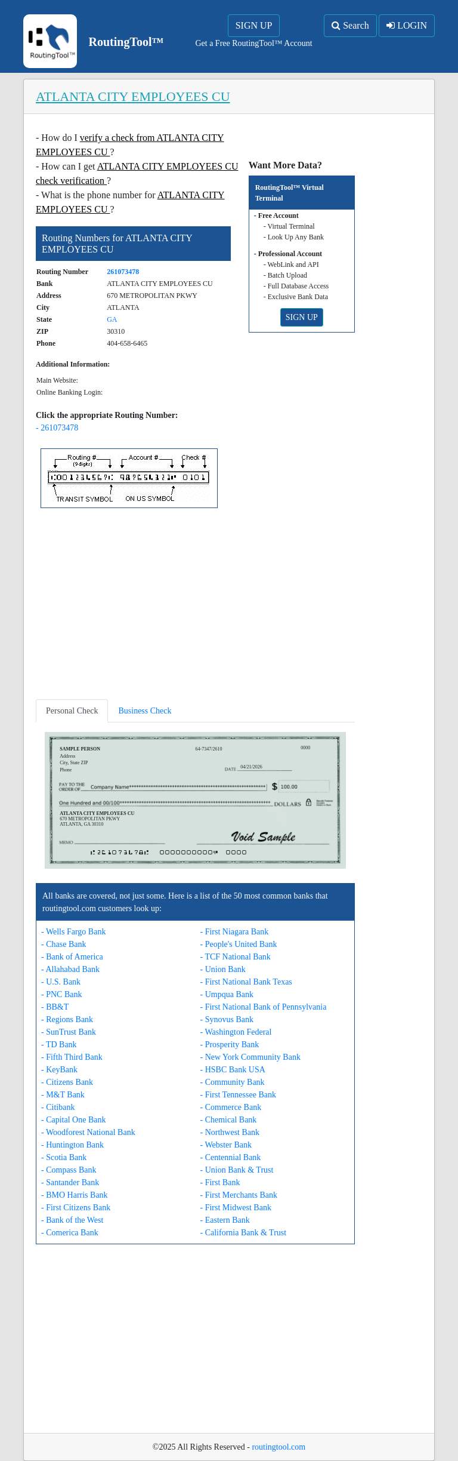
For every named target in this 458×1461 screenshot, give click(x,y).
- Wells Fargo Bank (73, 931)
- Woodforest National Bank (88, 1132)
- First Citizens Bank (75, 1207)
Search (350, 25)
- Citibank (58, 1107)
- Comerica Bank (69, 1232)
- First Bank (220, 1182)
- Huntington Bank (72, 1144)
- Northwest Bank (230, 1132)
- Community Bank (232, 1082)
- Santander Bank (70, 1182)
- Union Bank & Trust (237, 1169)
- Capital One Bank (73, 1119)
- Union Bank (223, 969)
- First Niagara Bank (234, 931)
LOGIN (406, 25)
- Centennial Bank (230, 1157)
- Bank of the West (72, 1220)
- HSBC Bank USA (232, 1069)
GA (112, 319)
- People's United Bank (238, 944)
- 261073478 (57, 427)
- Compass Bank (69, 1169)
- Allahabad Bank (70, 969)
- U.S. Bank (61, 981)
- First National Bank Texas (246, 981)
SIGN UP (254, 25)
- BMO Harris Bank (74, 1195)
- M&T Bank (63, 1094)
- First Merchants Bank (238, 1195)
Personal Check (72, 710)
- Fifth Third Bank (72, 1057)
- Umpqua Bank (226, 994)
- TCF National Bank (235, 956)
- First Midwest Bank (235, 1207)
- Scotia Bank (63, 1157)
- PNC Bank (61, 994)
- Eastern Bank (225, 1220)
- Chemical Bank (228, 1119)
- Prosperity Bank (229, 1044)
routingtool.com (278, 1446)
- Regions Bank (67, 1019)
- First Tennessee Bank (238, 1094)
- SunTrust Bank (68, 1032)
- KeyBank (59, 1069)
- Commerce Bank (231, 1107)
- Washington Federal (236, 1032)
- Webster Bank (226, 1144)
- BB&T (55, 1006)
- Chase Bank (63, 944)
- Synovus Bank (226, 1019)
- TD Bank (59, 1044)
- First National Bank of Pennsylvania (263, 1006)
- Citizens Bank (67, 1082)
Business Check (144, 710)
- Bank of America (72, 956)
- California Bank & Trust (243, 1232)
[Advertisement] (195, 606)
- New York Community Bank (250, 1057)
